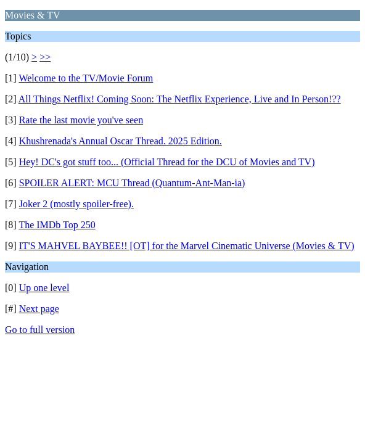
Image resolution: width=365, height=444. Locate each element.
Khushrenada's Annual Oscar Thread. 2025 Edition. (120, 141)
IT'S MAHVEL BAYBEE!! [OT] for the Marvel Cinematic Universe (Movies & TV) (187, 245)
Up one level (44, 287)
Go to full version (40, 329)
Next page (39, 308)
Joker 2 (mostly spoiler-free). (76, 204)
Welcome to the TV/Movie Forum (85, 78)
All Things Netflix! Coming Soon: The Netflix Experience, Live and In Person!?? (179, 99)
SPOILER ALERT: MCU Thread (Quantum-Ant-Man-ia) (132, 183)
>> (45, 57)
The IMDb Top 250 (56, 225)
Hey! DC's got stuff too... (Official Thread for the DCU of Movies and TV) (167, 162)
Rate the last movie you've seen (81, 120)
